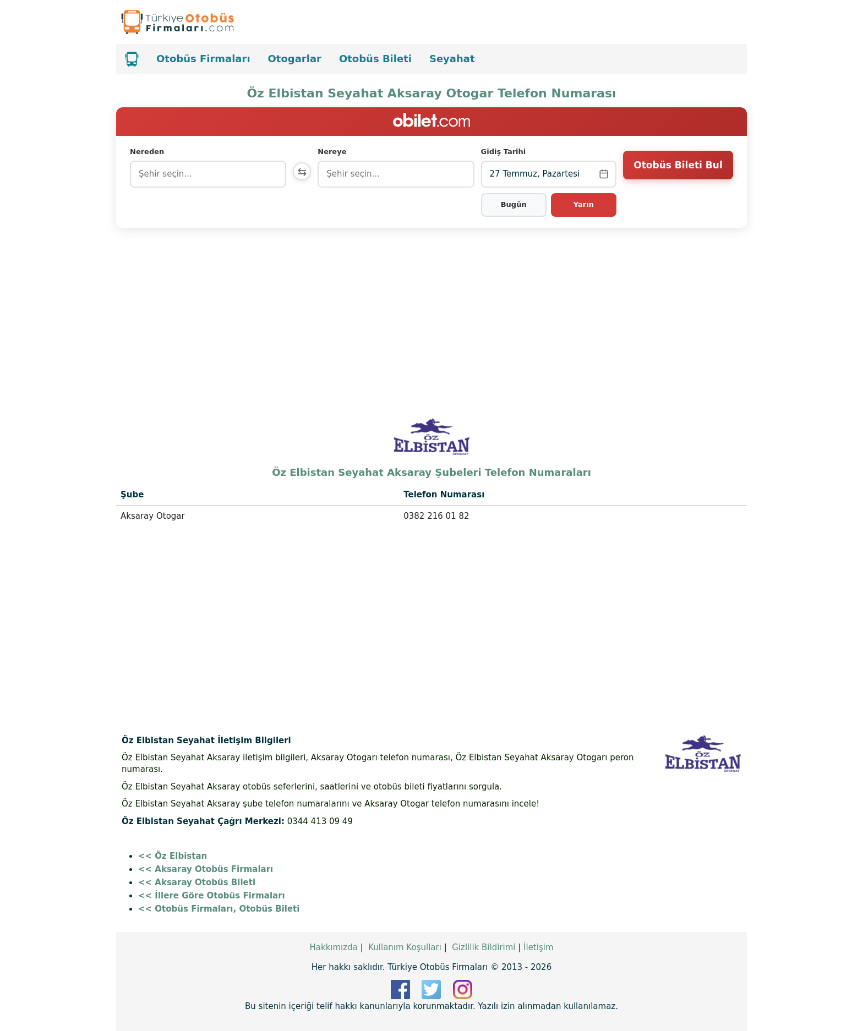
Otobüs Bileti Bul (677, 173)
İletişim (538, 947)
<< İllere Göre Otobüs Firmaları (211, 896)
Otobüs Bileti (375, 58)
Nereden (147, 151)
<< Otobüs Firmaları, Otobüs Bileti (218, 909)
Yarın (583, 204)
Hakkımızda (333, 947)
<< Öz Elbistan (172, 856)
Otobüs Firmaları (203, 58)
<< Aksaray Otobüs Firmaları (205, 869)
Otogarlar (294, 58)
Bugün (514, 204)
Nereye (334, 151)
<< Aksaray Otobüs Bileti (196, 882)
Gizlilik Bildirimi (483, 947)
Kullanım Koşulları (404, 947)
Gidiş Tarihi (504, 151)
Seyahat (452, 58)
